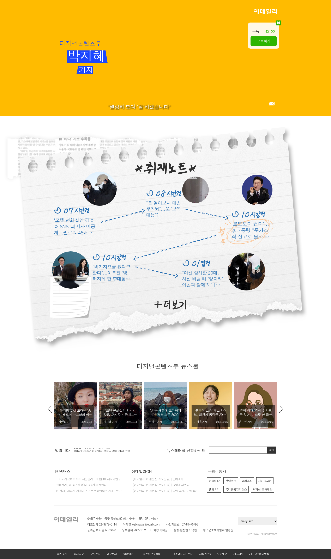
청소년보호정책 (151, 554)
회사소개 (62, 554)
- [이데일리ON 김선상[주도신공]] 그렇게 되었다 (159, 485)
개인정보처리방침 (259, 554)
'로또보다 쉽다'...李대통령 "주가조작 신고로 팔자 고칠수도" (250, 230)
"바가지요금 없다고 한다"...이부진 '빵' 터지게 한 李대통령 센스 (111, 273)
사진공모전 (265, 481)
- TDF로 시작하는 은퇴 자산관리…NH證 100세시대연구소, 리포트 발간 (89, 479)
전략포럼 (230, 481)
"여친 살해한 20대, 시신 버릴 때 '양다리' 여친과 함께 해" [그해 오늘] (202, 279)
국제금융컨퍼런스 (236, 489)
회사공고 (79, 554)
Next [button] (281, 409)
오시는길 (95, 554)
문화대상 (214, 481)
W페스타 (247, 481)
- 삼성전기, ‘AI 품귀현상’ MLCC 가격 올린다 (80, 485)
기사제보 (238, 554)
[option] (75, 405)
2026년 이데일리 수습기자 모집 (93, 449)
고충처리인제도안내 (182, 554)
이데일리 (265, 11)
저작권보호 (205, 554)
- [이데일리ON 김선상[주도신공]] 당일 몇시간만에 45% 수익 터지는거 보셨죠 (165, 491)
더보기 (170, 305)
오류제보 (222, 554)
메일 (271, 103)
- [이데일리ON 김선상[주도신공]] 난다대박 (156, 479)
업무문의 (112, 554)
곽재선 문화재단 (262, 489)
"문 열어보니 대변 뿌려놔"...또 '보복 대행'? (163, 209)
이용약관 (128, 554)
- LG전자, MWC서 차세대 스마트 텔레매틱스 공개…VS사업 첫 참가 (89, 491)
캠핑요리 (214, 489)
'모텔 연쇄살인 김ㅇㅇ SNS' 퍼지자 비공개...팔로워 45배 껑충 (74, 226)
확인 (271, 450)
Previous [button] (50, 409)
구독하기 (263, 40)
